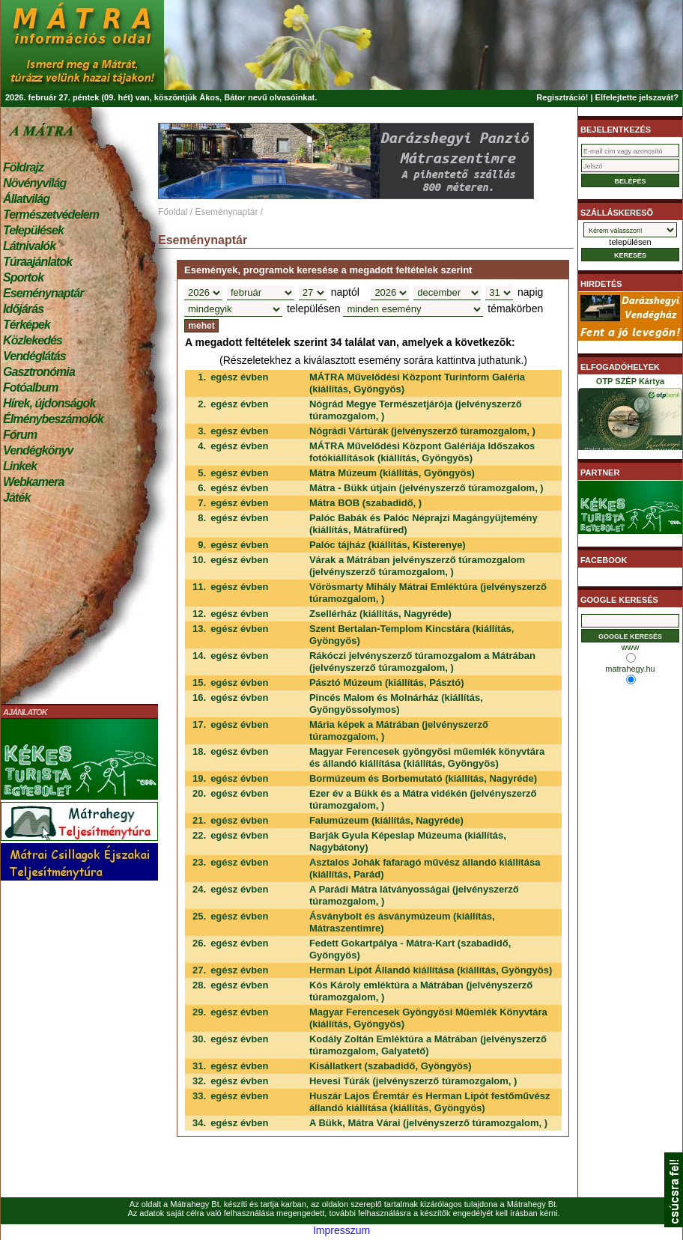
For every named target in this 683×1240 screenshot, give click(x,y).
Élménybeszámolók (53, 419)
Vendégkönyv (38, 450)
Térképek (26, 324)
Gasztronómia (39, 371)
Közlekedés (32, 340)
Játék (16, 497)
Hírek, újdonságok (49, 403)
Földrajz (23, 167)
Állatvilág (26, 198)
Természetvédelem (51, 214)
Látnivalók (29, 246)
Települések (33, 230)
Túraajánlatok (37, 261)
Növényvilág (34, 183)
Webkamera (33, 481)
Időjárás (23, 309)
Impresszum (341, 1230)
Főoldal (172, 212)
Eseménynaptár (43, 293)
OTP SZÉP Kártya (630, 416)
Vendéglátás (34, 356)
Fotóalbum (30, 387)
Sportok (23, 277)
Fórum (20, 434)
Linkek (20, 466)
